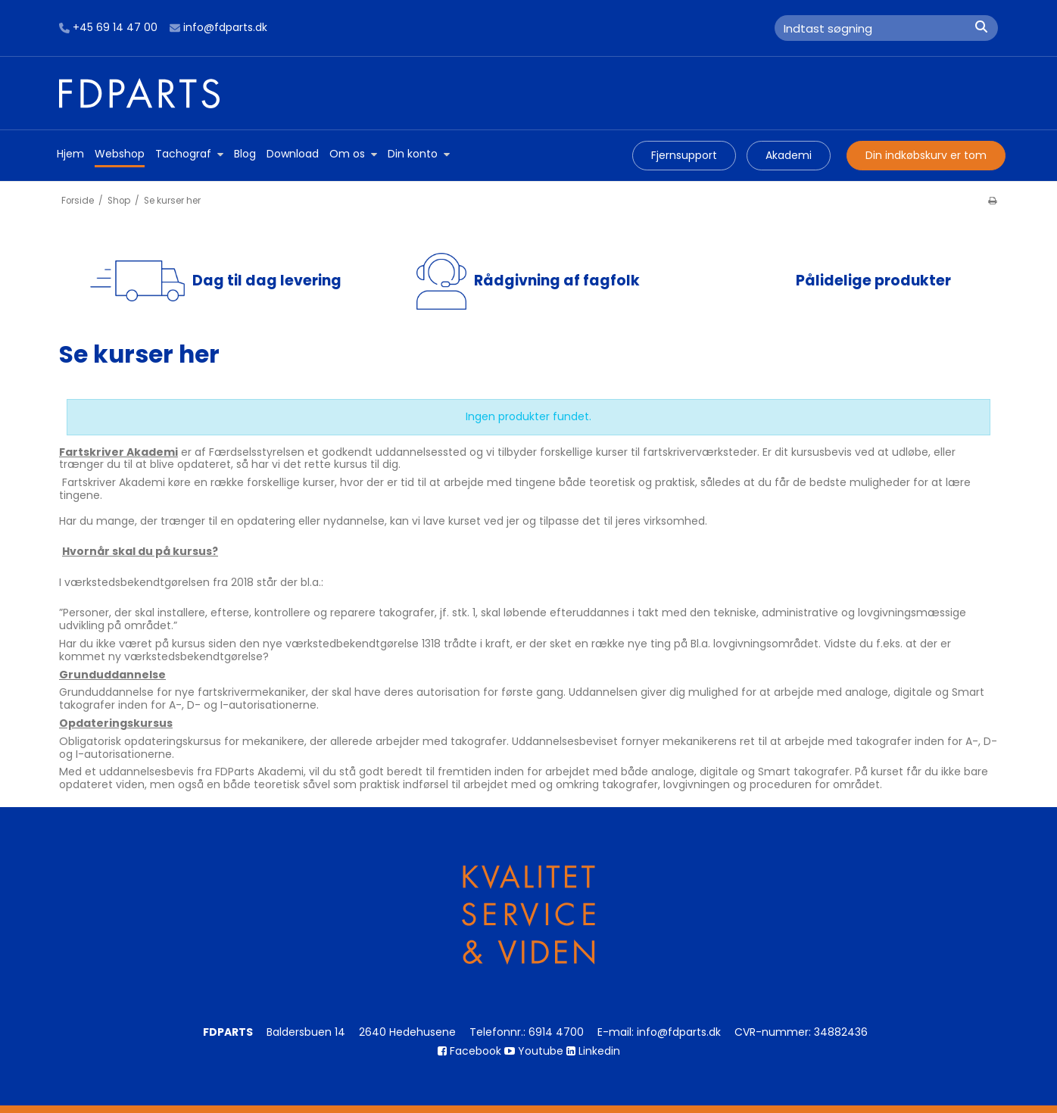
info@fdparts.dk (218, 28)
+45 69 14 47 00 (108, 28)
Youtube (533, 1050)
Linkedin (593, 1050)
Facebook (469, 1050)
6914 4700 (556, 1032)
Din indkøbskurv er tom (926, 155)
